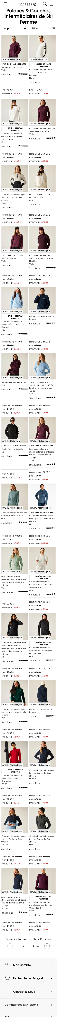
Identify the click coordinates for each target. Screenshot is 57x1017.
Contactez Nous (24, 991)
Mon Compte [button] (22, 965)
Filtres (35, 28)
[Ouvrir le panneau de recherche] (45, 4)
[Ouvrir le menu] (5, 4)
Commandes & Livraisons (21, 1004)
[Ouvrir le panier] (51, 4)
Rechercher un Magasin (28, 978)
